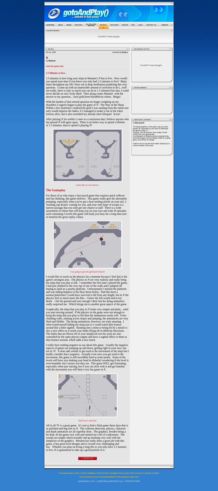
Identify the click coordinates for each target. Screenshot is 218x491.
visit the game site (55, 66)
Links (132, 473)
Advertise (148, 473)
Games (77, 473)
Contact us (139, 473)
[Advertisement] (151, 101)
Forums (121, 473)
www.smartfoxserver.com (89, 477)
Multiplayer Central (95, 473)
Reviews (106, 473)
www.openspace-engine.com (127, 477)
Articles (84, 473)
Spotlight (114, 473)
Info (127, 473)
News (71, 473)
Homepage (64, 473)
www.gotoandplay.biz (107, 477)
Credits (155, 473)
